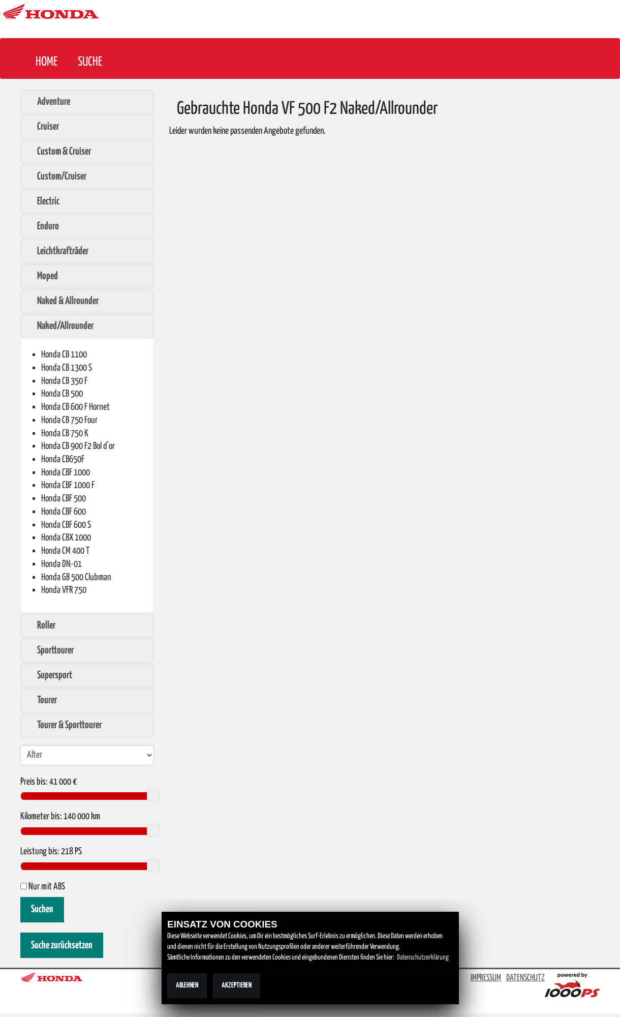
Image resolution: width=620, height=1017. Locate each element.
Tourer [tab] (41, 700)
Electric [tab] (42, 201)
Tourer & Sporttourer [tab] (64, 725)
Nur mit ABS (42, 886)
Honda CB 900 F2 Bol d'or (78, 446)
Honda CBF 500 (63, 498)
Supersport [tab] (49, 675)
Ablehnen (187, 985)
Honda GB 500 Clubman (76, 577)
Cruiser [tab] (42, 127)
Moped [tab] (42, 276)
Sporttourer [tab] (50, 650)
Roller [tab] (40, 625)
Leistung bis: (39, 851)
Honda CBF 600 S (66, 525)
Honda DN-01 (61, 564)
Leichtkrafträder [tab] (57, 251)
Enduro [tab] (42, 226)
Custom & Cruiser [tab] (58, 151)
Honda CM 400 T (65, 551)
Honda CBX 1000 (66, 538)
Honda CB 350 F (64, 381)
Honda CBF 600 (63, 512)
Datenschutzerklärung (423, 957)
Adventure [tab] (48, 102)
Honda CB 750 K (64, 433)
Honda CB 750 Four (69, 420)
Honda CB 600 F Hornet (75, 407)
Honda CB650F (62, 459)
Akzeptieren (237, 985)
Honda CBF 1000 (65, 472)
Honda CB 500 (62, 394)
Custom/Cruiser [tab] (56, 176)
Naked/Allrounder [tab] (60, 326)
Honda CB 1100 (64, 355)
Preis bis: (34, 782)
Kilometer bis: (41, 816)
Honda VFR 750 (63, 590)
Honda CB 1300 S (66, 368)
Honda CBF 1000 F (68, 485)
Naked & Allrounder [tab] (62, 301)
